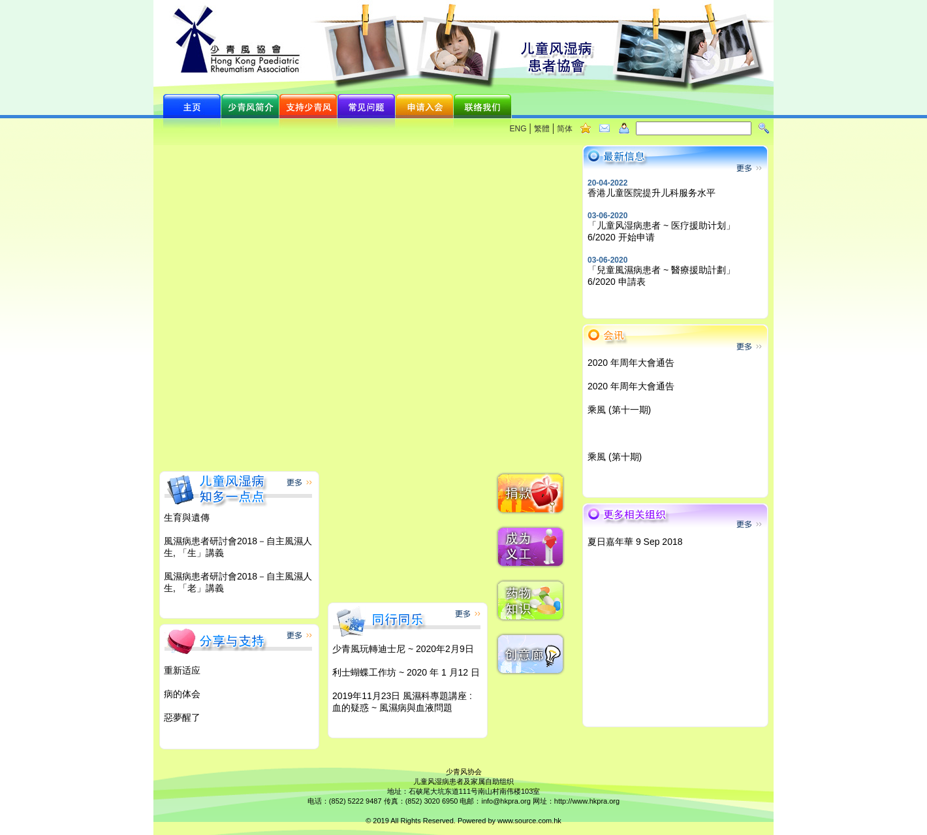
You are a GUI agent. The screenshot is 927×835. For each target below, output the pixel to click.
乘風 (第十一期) (619, 409)
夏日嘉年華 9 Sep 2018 (635, 541)
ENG (518, 128)
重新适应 (182, 670)
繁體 (542, 128)
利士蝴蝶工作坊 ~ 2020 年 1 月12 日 (406, 672)
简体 (565, 128)
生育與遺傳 (187, 517)
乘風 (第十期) (615, 456)
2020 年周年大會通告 (631, 362)
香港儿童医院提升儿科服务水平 (651, 193)
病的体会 (182, 694)
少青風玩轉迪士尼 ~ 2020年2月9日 (403, 649)
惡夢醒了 (182, 717)
